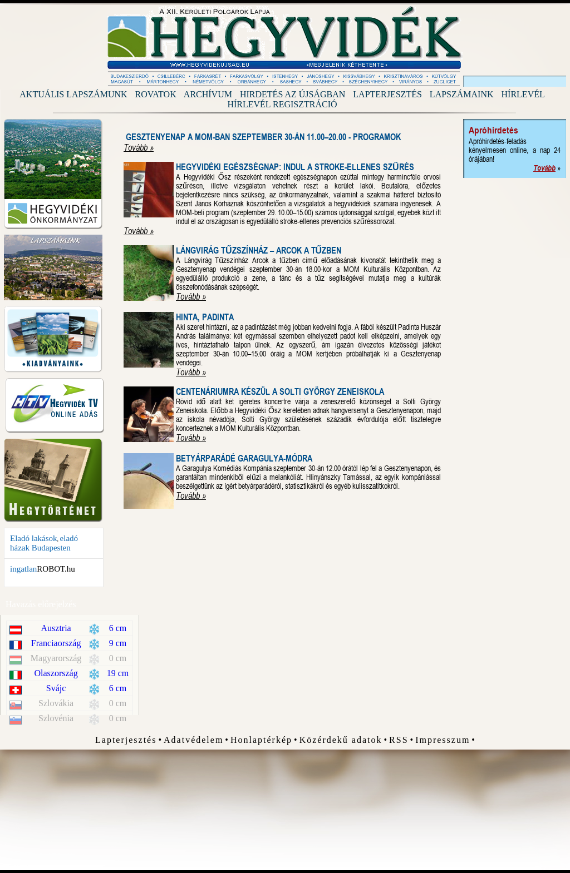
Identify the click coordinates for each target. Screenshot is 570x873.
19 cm (118, 673)
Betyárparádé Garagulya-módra (244, 458)
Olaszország (56, 673)
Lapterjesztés (387, 94)
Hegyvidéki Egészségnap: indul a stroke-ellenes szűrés (295, 167)
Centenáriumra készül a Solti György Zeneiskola (280, 391)
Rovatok (155, 94)
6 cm (118, 628)
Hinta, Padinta (205, 317)
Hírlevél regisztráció (282, 104)
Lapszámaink (462, 94)
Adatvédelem (193, 740)
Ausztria (56, 628)
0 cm (118, 658)
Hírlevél (523, 94)
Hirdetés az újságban (292, 94)
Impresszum (442, 740)
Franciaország (56, 643)
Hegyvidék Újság (285, 46)
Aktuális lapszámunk (73, 94)
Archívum (208, 94)
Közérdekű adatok (340, 740)
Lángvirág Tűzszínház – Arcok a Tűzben (258, 250)
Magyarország (56, 658)
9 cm (118, 643)
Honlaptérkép (261, 740)
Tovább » (139, 147)
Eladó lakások (33, 538)
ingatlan (23, 568)
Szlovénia (55, 718)
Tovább (544, 167)
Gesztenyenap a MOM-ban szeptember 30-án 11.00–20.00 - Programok (263, 137)
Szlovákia (55, 703)
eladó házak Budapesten (44, 543)
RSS (398, 740)
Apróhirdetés (493, 130)
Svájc (56, 688)
